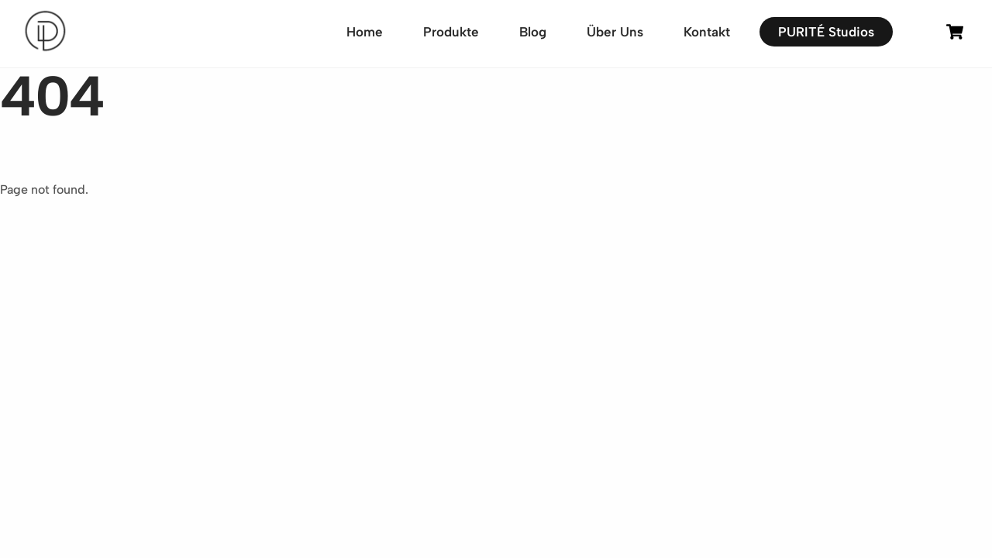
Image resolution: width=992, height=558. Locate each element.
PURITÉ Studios (826, 32)
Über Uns (615, 32)
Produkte (451, 32)
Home (364, 32)
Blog (532, 32)
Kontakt (707, 32)
